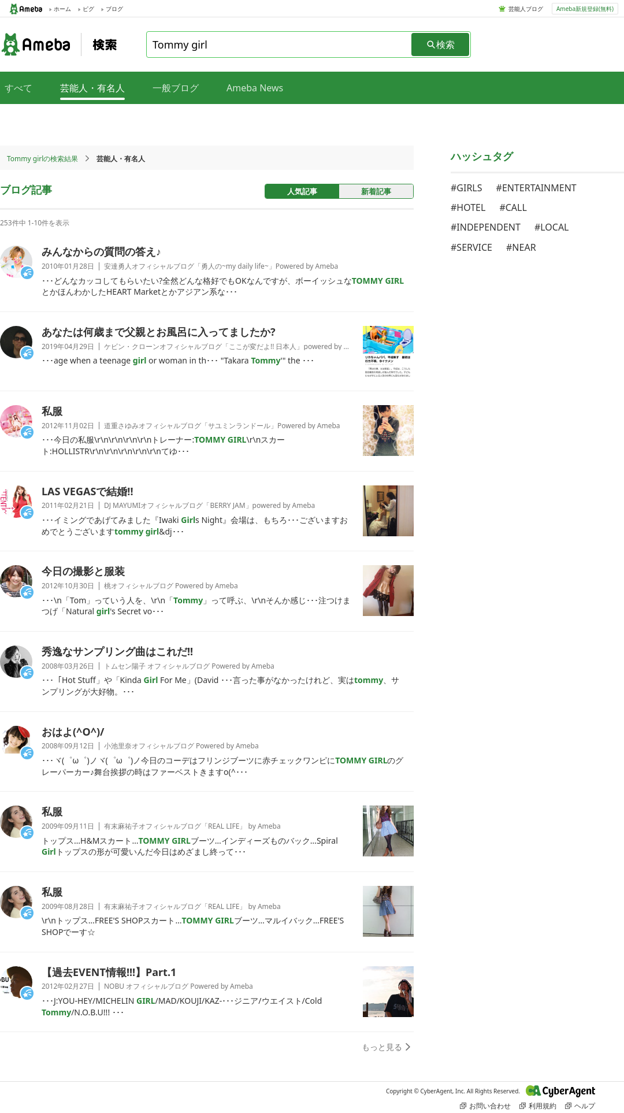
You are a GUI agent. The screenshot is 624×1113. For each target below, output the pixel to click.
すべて (18, 87)
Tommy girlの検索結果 (42, 159)
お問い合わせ (485, 1106)
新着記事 (376, 191)
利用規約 (537, 1106)
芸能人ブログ (525, 9)
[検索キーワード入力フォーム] (279, 44)
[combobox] (279, 44)
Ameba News (254, 87)
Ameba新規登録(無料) (585, 9)
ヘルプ (580, 1106)
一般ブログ (176, 87)
